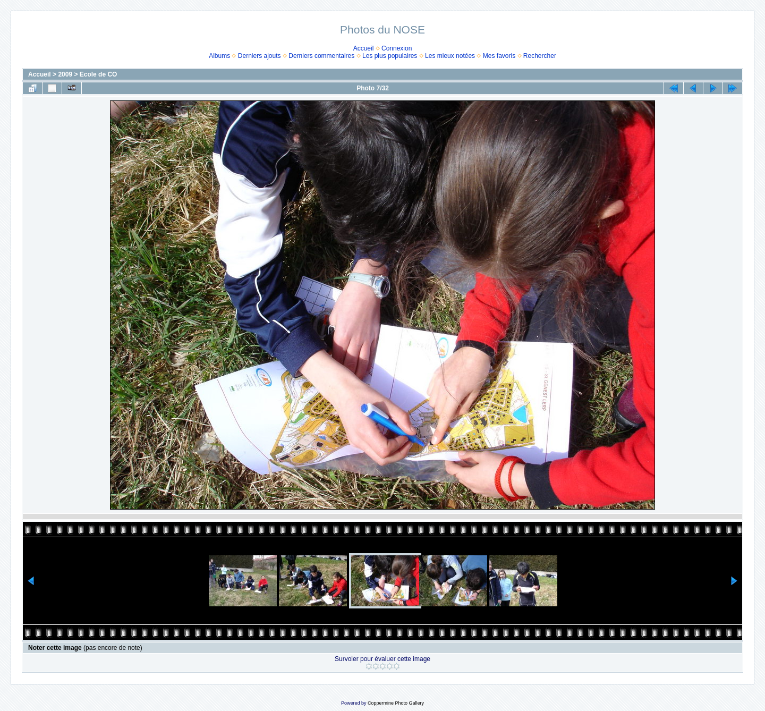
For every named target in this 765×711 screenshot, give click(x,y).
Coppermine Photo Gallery (396, 703)
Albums (219, 56)
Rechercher (539, 56)
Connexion (396, 48)
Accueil (363, 48)
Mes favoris (499, 56)
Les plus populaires (389, 56)
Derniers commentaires (321, 56)
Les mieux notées (450, 56)
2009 (65, 74)
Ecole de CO (98, 74)
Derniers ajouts (259, 56)
